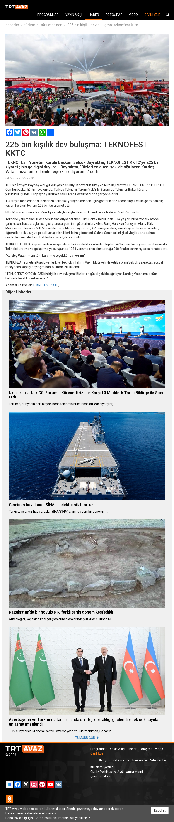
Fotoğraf (146, 749)
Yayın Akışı (117, 749)
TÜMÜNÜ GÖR (87, 738)
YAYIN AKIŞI (73, 15)
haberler (12, 25)
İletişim (104, 760)
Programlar (98, 749)
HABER (94, 15)
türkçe (29, 25)
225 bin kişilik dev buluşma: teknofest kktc (102, 25)
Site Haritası (158, 760)
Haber (132, 749)
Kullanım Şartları (102, 767)
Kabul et (160, 810)
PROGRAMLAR (48, 15)
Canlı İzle (96, 753)
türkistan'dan (51, 25)
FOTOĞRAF (114, 15)
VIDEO (133, 15)
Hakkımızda (121, 760)
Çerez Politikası (101, 776)
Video (159, 749)
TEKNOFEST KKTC (45, 285)
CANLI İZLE (152, 15)
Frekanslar (139, 760)
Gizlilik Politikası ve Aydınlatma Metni (116, 772)
